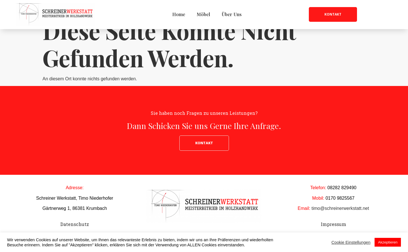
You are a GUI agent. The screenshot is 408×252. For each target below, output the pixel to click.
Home (178, 14)
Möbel (203, 14)
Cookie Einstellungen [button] (351, 242)
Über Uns (232, 14)
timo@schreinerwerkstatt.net (340, 222)
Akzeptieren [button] (388, 242)
